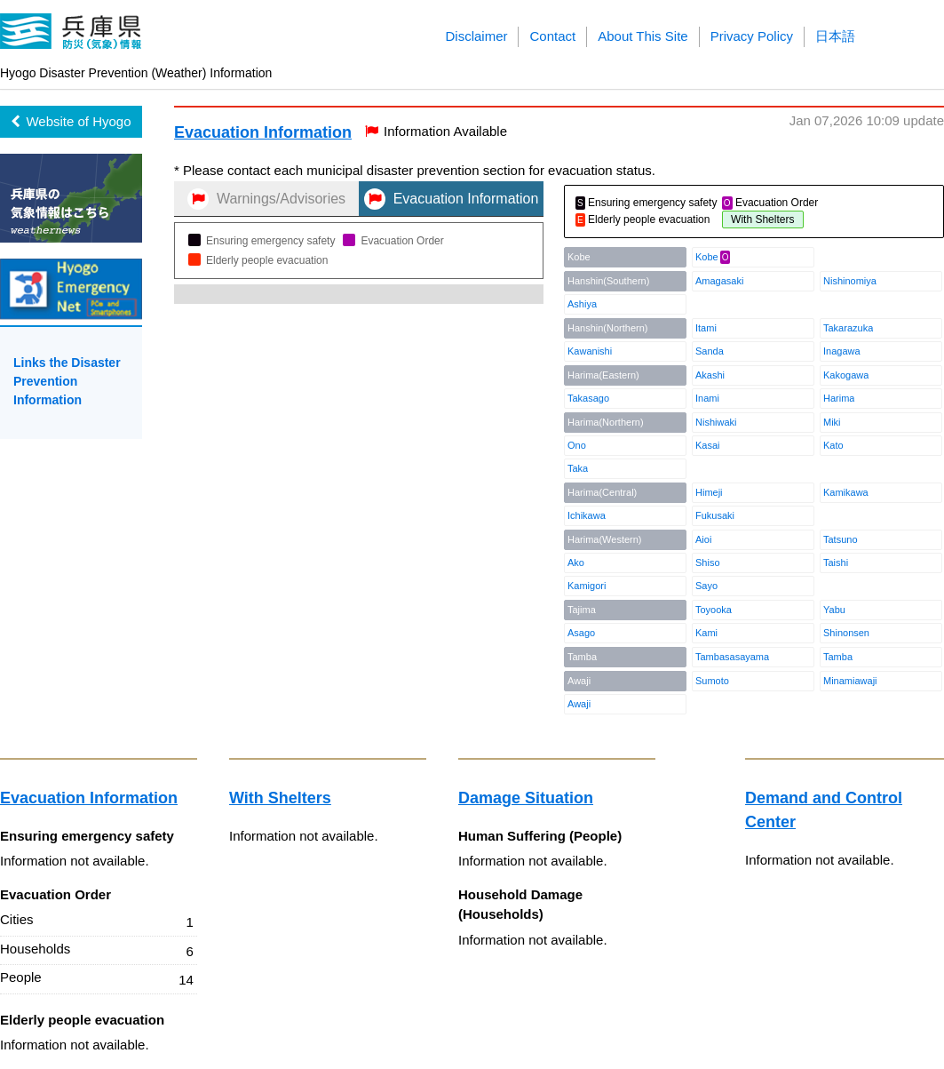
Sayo (706, 585)
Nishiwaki (715, 422)
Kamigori (586, 585)
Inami (707, 398)
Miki (832, 422)
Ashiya (582, 304)
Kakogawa (846, 375)
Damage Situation (525, 798)
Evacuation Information (263, 132)
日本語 (835, 36)
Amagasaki (719, 280)
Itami (706, 328)
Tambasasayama (732, 656)
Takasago (588, 398)
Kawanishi (589, 351)
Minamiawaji (850, 680)
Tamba (838, 656)
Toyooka (713, 609)
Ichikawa (586, 515)
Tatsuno (840, 539)
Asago (581, 632)
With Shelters (280, 798)
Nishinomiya (850, 280)
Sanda (709, 351)
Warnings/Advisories (266, 199)
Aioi (703, 539)
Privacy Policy (751, 36)
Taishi (835, 562)
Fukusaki (714, 515)
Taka (577, 468)
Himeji (709, 492)
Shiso (707, 562)
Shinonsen (846, 632)
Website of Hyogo (71, 121)
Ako (575, 562)
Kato (833, 445)
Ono (576, 445)
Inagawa (842, 351)
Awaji (579, 703)
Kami (706, 632)
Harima (838, 398)
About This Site (642, 36)
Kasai (707, 445)
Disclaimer (476, 36)
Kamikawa (846, 492)
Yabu (834, 609)
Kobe (706, 256)
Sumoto (712, 680)
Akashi (710, 375)
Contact (552, 36)
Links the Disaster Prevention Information (67, 381)
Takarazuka (848, 328)
